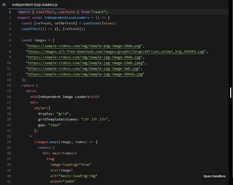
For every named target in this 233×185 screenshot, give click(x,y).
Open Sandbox (214, 176)
